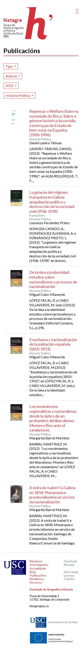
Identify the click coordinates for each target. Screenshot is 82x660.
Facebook (70, 561)
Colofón (69, 579)
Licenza (69, 575)
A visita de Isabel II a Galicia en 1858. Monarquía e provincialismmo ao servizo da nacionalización (52, 494)
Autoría (11, 76)
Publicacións (38, 575)
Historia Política (18, 95)
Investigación (39, 564)
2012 (9, 85)
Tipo (9, 66)
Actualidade (38, 568)
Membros (36, 561)
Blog (33, 572)
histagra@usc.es (39, 606)
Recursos (36, 582)
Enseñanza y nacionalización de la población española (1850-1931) (53, 344)
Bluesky (69, 564)
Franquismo (37, 215)
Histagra (28, 23)
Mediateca (37, 579)
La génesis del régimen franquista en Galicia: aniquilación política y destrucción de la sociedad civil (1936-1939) (51, 201)
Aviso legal (71, 572)
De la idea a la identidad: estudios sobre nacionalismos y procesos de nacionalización (53, 279)
